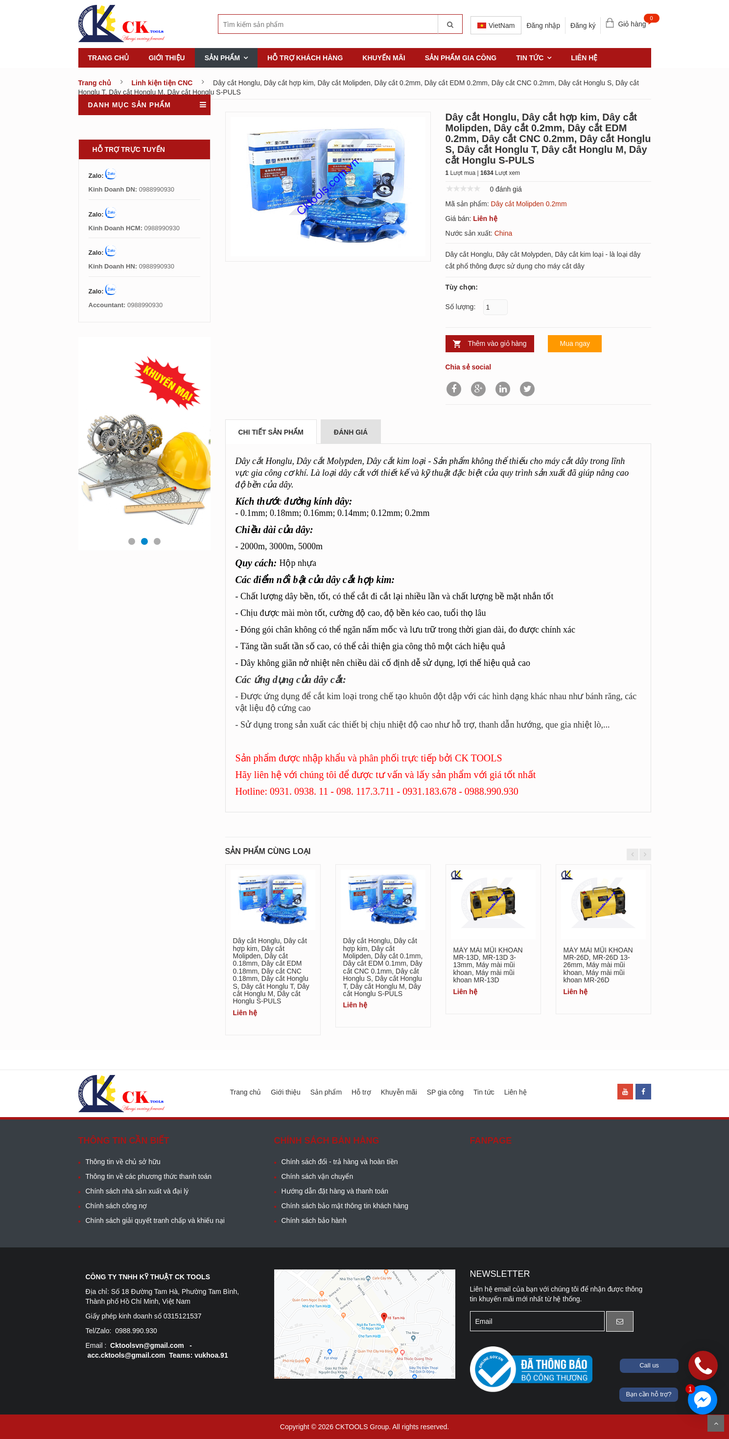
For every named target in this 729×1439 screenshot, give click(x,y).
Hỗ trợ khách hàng (305, 58)
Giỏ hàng (634, 22)
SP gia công (445, 1092)
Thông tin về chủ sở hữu (123, 1162)
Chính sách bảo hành (314, 1220)
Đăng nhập (543, 25)
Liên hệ (584, 58)
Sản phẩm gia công (461, 58)
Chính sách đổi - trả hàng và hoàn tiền (340, 1162)
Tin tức (529, 58)
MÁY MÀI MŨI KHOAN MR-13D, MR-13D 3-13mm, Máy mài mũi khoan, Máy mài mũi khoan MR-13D (488, 965)
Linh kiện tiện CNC (162, 83)
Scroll (715, 1423)
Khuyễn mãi (399, 1092)
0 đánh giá (505, 189)
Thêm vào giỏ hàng (497, 343)
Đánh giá (351, 432)
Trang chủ (108, 58)
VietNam (496, 25)
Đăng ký (582, 25)
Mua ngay (574, 343)
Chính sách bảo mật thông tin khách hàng (345, 1206)
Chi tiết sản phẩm (271, 432)
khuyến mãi (383, 58)
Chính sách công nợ (116, 1206)
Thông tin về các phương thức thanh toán (149, 1176)
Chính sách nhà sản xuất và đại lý (137, 1191)
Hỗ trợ (361, 1092)
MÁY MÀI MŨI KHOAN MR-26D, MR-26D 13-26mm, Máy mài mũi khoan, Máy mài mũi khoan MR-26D (598, 965)
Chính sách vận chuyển (317, 1176)
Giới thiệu (166, 58)
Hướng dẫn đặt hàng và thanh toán (335, 1191)
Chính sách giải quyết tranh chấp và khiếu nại (155, 1220)
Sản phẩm (222, 58)
